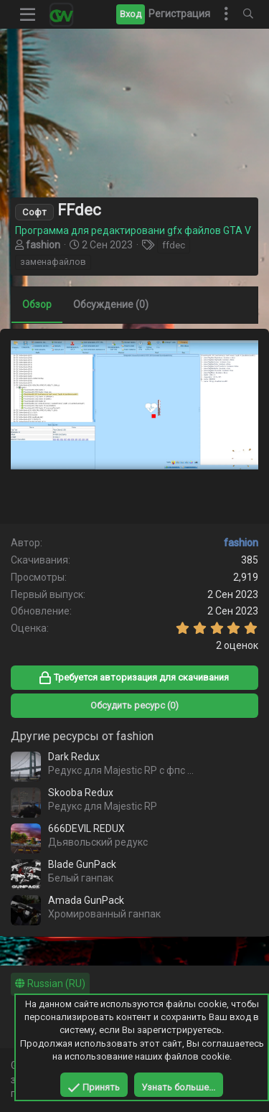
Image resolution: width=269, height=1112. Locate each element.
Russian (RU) (50, 983)
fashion (43, 245)
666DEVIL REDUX (86, 828)
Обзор (37, 304)
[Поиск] (248, 14)
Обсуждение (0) (110, 304)
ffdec (173, 245)
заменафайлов (53, 261)
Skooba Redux (80, 792)
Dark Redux (74, 756)
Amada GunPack (86, 900)
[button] (28, 14)
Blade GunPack (82, 864)
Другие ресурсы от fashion (82, 736)
